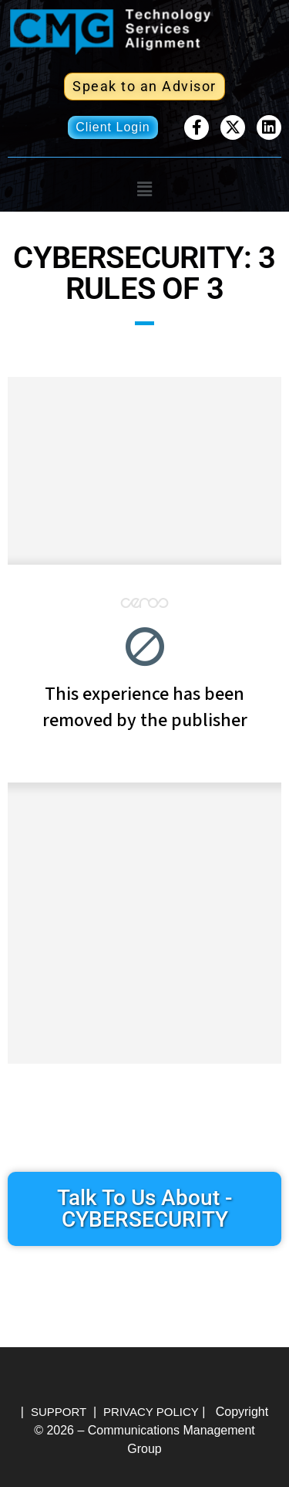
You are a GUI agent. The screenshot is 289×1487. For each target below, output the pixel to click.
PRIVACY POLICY (151, 1411)
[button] (144, 189)
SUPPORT (58, 1411)
